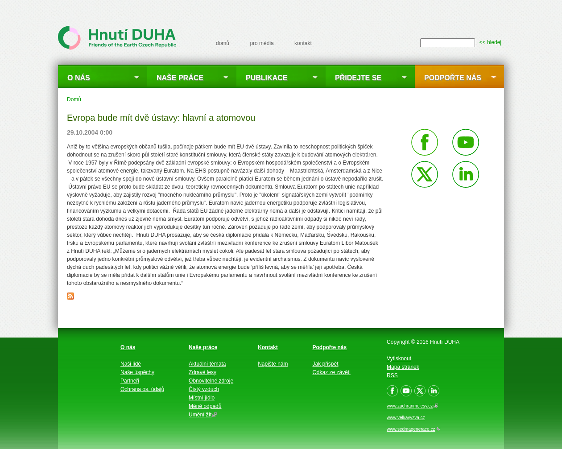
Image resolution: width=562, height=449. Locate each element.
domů (222, 43)
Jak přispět (326, 364)
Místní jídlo (202, 398)
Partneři (129, 381)
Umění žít (203, 415)
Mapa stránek (403, 367)
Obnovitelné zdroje (211, 381)
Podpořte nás (452, 78)
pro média (261, 43)
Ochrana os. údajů (142, 389)
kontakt (303, 43)
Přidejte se (358, 78)
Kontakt (268, 347)
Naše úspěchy (137, 372)
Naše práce (180, 78)
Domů (74, 99)
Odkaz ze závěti (332, 372)
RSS (392, 375)
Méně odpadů (205, 406)
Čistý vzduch (204, 389)
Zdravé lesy (202, 372)
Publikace (266, 78)
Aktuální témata (207, 364)
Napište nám (273, 364)
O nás (78, 78)
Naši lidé (130, 364)
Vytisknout (399, 358)
